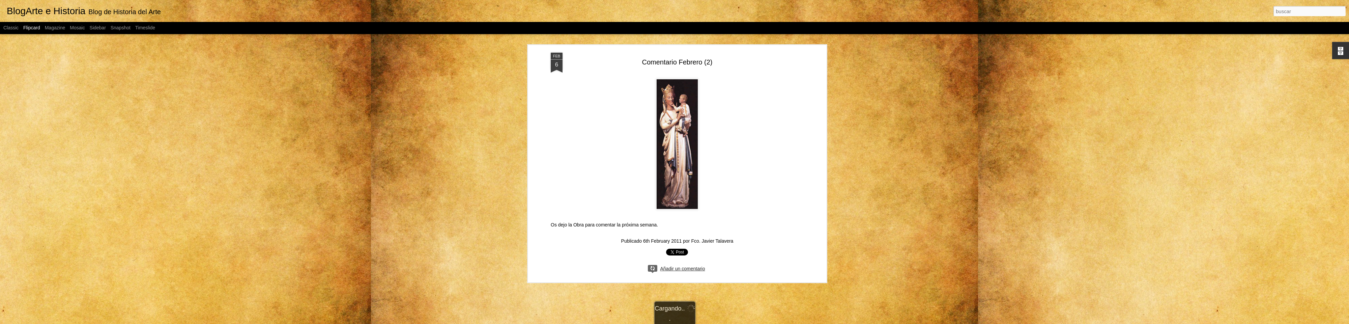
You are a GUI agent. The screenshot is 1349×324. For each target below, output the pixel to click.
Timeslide (145, 27)
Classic (11, 27)
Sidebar (98, 27)
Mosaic (77, 27)
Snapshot (121, 27)
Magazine (55, 27)
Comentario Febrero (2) (677, 62)
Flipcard (31, 27)
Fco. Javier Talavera (712, 241)
